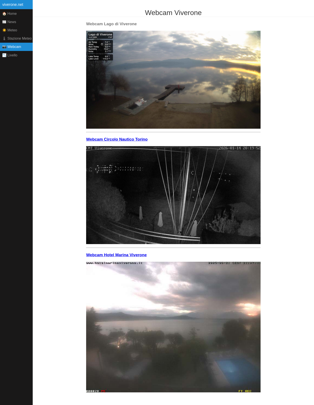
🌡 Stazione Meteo (17, 38)
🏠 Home (9, 13)
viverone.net (12, 4)
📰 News (9, 22)
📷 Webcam (11, 47)
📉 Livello (9, 55)
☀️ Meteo (9, 30)
